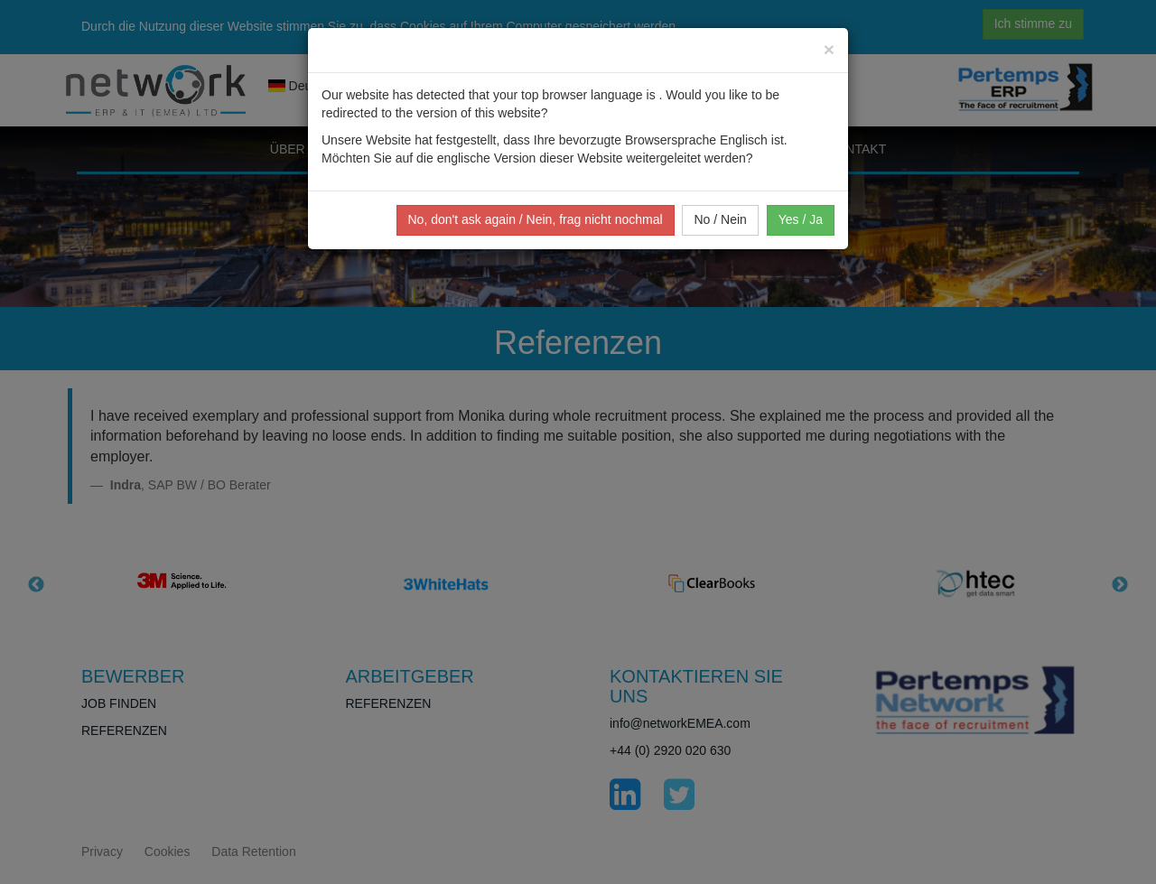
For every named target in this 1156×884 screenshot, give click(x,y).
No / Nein (720, 219)
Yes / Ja (800, 219)
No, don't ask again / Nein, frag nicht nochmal (535, 219)
